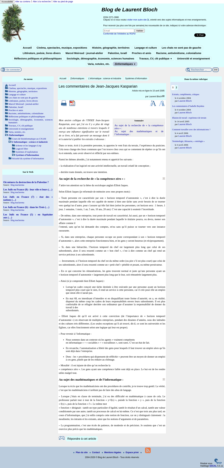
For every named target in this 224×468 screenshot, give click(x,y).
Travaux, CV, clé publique (155, 58)
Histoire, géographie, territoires (111, 47)
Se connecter (13, 69)
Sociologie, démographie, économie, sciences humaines (100, 58)
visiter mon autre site (137, 20)
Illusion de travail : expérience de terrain (189, 118)
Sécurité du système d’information (28, 158)
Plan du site (80, 452)
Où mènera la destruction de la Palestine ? (26, 182)
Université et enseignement (193, 58)
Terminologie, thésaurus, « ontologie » (188, 141)
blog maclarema (17, 185)
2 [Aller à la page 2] (176, 87)
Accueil (27, 47)
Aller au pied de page (63, 1)
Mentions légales (112, 452)
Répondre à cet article (81, 438)
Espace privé (131, 452)
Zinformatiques (125, 64)
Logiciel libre (22, 148)
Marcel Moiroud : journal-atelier (84, 53)
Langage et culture (145, 47)
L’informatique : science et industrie (104, 78)
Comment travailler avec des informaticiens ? (191, 129)
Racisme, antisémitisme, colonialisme (178, 53)
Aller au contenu (22, 1)
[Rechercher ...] (199, 70)
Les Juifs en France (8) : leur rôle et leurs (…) (27, 189)
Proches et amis (141, 53)
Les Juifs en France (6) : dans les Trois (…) (26, 207)
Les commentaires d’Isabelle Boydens (188, 106)
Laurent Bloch (155, 96)
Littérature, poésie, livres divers (42, 53)
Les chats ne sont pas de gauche (181, 47)
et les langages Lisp (28, 145)
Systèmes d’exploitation (27, 152)
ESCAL (213, 466)
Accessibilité (7, 2)
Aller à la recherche (42, 1)
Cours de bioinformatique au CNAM (29, 138)
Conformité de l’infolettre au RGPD (119, 34)
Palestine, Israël (117, 53)
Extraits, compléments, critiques (185, 94)
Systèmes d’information (136, 78)
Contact (95, 452)
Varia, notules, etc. (99, 64)
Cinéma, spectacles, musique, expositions (62, 47)
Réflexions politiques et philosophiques (38, 58)
